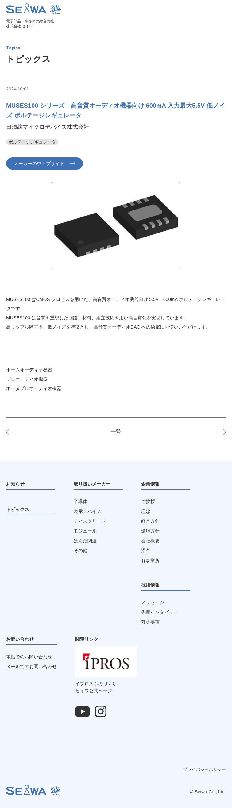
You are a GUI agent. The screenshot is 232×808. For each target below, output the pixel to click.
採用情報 (150, 584)
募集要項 (150, 622)
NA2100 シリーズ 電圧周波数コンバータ (216, 432)
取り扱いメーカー (92, 484)
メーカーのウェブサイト (39, 163)
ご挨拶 (148, 501)
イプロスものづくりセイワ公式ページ (106, 683)
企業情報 (150, 484)
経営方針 (150, 521)
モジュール (85, 530)
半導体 (80, 501)
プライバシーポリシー (204, 769)
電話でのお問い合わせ (29, 656)
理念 (145, 511)
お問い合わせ (20, 639)
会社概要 (150, 540)
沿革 (145, 550)
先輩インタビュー (159, 612)
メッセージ (152, 602)
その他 (80, 550)
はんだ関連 (85, 540)
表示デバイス (87, 511)
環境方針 (150, 530)
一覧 (116, 432)
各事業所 (150, 560)
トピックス (17, 509)
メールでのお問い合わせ (31, 666)
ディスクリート (90, 521)
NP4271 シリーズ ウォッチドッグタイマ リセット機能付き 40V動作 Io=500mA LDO (15, 432)
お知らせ (15, 484)
